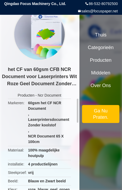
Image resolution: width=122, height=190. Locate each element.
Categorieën (101, 47)
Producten (26, 95)
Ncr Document (49, 95)
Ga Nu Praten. (100, 114)
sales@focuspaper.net (99, 11)
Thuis (100, 34)
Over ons (100, 85)
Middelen (100, 72)
